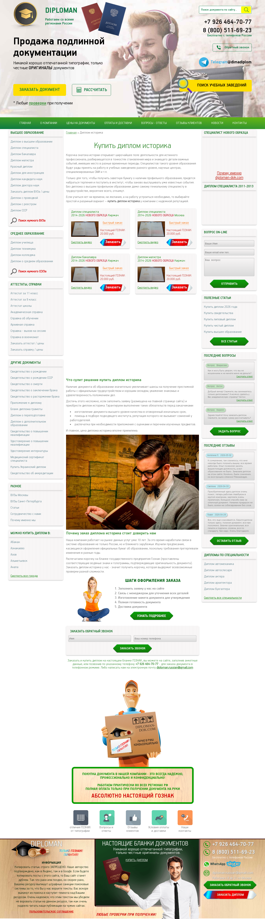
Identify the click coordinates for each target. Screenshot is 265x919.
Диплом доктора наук (25, 185)
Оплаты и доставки (118, 123)
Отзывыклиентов (132, 829)
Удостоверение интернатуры (29, 451)
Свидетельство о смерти (26, 384)
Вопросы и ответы (106, 829)
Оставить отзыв (229, 544)
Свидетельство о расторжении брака (35, 396)
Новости (217, 123)
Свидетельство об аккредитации (32, 473)
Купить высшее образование (223, 335)
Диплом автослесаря (218, 574)
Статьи (15, 508)
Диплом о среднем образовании (32, 261)
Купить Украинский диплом (28, 467)
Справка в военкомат (25, 337)
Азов (14, 554)
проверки (37, 103)
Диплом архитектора (218, 586)
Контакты (240, 123)
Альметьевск (19, 561)
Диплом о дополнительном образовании (28, 423)
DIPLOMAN (46, 844)
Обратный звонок (237, 47)
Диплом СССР (19, 210)
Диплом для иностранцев (27, 173)
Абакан (15, 542)
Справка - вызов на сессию (28, 331)
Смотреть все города (24, 576)
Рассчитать (95, 89)
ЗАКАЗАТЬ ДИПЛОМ (230, 895)
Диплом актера (214, 580)
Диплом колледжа (23, 255)
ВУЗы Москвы (19, 495)
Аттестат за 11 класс (24, 293)
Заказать (113, 242)
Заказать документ (39, 89)
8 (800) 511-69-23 (227, 30)
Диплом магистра (22, 160)
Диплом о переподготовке (28, 415)
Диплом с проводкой (24, 198)
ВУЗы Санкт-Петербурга (26, 501)
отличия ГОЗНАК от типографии (80, 829)
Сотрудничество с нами (26, 514)
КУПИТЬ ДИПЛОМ (137, 860)
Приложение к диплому (26, 403)
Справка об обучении (24, 318)
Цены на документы (80, 123)
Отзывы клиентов (189, 123)
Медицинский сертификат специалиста (27, 459)
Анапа (14, 567)
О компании (48, 123)
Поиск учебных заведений (221, 85)
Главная (25, 123)
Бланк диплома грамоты (26, 409)
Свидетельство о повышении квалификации (29, 433)
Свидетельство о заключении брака (34, 390)
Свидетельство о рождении (29, 371)
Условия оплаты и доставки (158, 829)
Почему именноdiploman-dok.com (229, 175)
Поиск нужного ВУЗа (31, 221)
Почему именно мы (23, 520)
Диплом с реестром (23, 204)
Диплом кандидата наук (26, 179)
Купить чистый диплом (219, 329)
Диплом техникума (23, 249)
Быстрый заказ (112, 223)
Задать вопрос (229, 435)
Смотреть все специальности (223, 601)
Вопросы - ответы (154, 123)
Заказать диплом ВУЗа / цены (30, 192)
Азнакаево (17, 548)
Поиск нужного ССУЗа (32, 271)
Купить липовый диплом (220, 323)
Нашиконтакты (185, 829)
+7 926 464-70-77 (228, 22)
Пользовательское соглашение (51, 911)
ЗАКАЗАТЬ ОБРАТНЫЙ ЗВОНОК (230, 885)
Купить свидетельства (218, 317)
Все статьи (229, 345)
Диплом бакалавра (23, 154)
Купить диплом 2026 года (220, 310)
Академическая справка (27, 312)
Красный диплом (21, 167)
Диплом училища (22, 242)
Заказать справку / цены (27, 350)
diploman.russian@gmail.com (175, 668)
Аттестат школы (21, 306)
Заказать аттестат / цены (27, 343)
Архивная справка (22, 325)
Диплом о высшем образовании (31, 142)
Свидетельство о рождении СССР (32, 378)
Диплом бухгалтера (217, 592)
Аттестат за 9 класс (23, 300)
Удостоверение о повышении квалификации (29, 443)
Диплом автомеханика (219, 567)
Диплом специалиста (24, 148)
